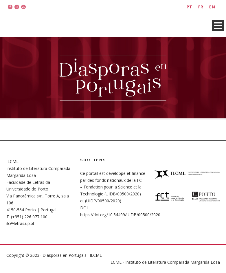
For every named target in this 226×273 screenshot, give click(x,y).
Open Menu (218, 25)
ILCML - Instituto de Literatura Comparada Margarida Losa (164, 262)
